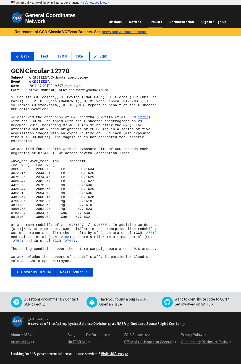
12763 (64, 237)
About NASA (20, 334)
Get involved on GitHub (194, 304)
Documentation (181, 22)
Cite (79, 56)
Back (22, 56)
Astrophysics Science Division (81, 323)
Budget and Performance (87, 334)
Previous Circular (33, 271)
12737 (143, 117)
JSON (62, 56)
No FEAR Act (77, 341)
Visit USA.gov (112, 353)
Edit (100, 56)
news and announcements (124, 32)
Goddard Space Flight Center (155, 323)
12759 (16, 241)
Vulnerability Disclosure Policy (204, 341)
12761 (149, 233)
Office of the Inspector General (148, 341)
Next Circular (74, 271)
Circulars (155, 22)
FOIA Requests (135, 334)
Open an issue (110, 304)
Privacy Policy (191, 334)
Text (44, 56)
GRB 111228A (39, 81)
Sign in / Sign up (213, 22)
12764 (68, 241)
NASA (121, 323)
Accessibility (20, 341)
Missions (115, 22)
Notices (135, 22)
